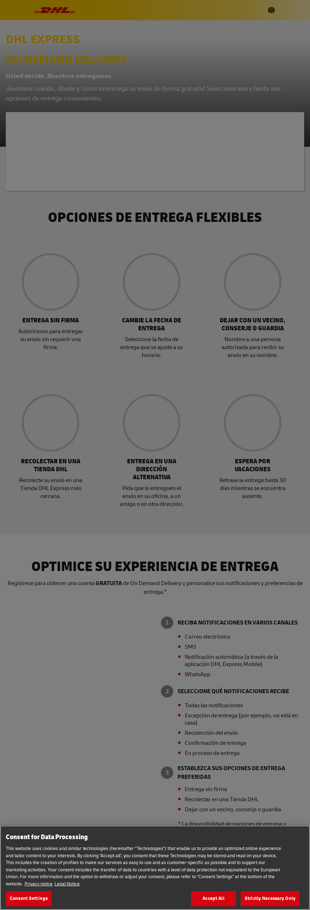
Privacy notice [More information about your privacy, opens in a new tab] (39, 884)
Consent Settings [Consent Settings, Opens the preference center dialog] (29, 898)
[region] (155, 867)
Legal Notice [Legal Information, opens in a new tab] (67, 884)
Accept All (213, 898)
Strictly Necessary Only (270, 898)
